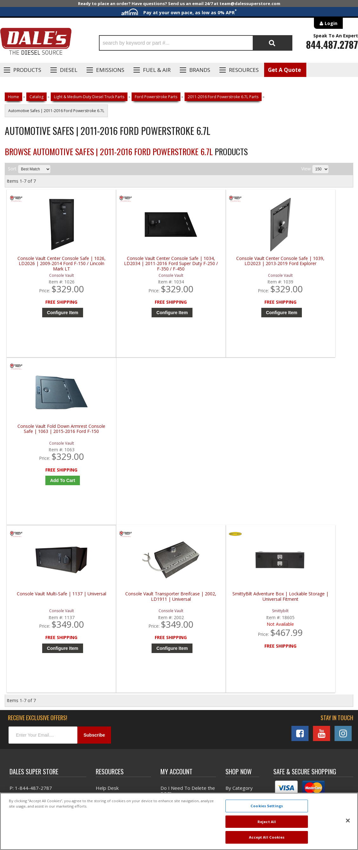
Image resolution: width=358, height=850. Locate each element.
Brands (199, 69)
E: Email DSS (23, 645)
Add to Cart (313, 312)
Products (27, 69)
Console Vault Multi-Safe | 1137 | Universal (50, 432)
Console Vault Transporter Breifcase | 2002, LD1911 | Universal (137, 434)
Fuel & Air (157, 69)
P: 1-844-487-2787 (31, 627)
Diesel (68, 69)
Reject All (266, 821)
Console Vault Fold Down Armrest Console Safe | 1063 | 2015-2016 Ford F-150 (312, 263)
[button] (195, 43)
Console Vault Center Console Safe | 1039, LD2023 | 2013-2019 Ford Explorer (224, 263)
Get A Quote (284, 69)
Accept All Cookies (267, 837)
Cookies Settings (267, 805)
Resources (244, 69)
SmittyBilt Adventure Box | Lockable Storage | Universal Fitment (224, 434)
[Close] (348, 821)
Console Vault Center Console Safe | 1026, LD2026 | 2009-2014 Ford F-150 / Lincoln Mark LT (50, 263)
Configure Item (52, 312)
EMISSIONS (110, 69)
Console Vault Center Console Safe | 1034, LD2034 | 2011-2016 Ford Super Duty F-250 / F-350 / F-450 (137, 263)
